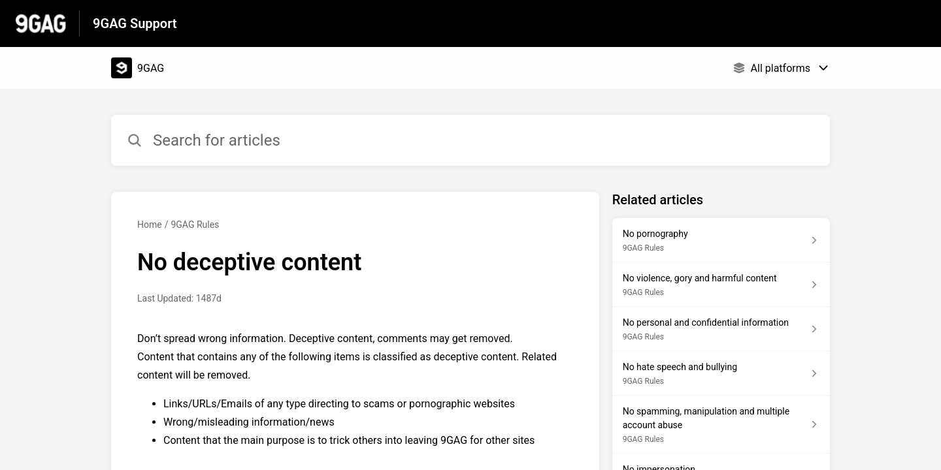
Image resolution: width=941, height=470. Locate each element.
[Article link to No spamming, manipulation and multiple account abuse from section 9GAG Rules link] (721, 425)
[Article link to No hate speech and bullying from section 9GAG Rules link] (721, 373)
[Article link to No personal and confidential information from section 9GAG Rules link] (721, 329)
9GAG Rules (195, 224)
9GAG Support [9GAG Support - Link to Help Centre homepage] (134, 23)
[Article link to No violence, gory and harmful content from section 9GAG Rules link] (721, 284)
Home (149, 224)
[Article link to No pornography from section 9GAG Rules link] (721, 240)
